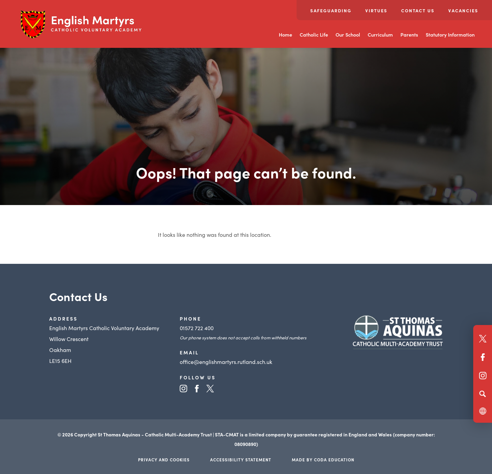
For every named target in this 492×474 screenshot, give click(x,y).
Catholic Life (314, 34)
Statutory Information (450, 34)
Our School (348, 34)
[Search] (482, 393)
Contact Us (418, 10)
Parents (409, 34)
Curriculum (380, 34)
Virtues (376, 10)
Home (285, 34)
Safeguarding (331, 10)
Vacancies (463, 10)
